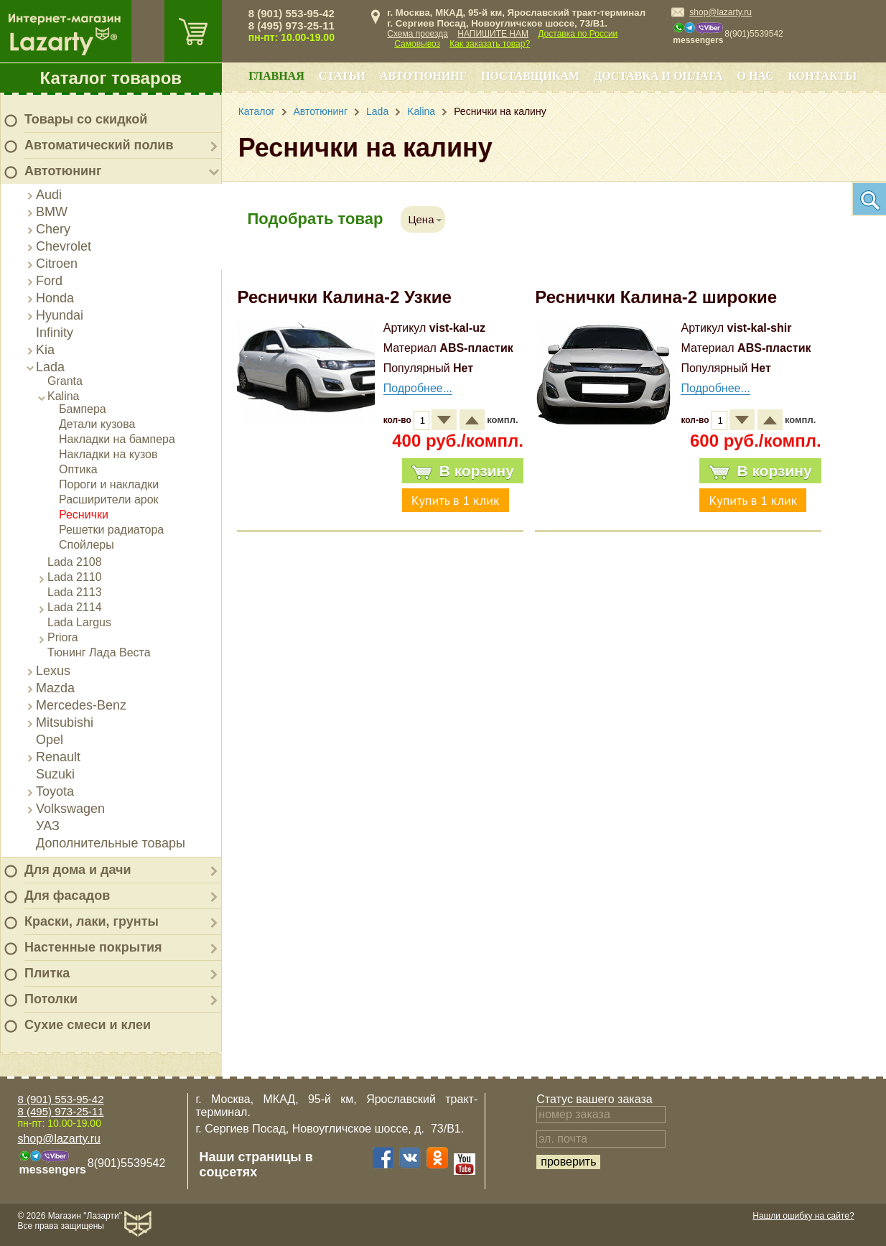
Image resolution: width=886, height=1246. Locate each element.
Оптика (78, 469)
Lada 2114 (74, 607)
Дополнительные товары (110, 843)
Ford (49, 281)
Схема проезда (417, 34)
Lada (50, 367)
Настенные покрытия (93, 947)
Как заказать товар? (489, 44)
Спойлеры (86, 545)
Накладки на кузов (108, 454)
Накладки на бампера (117, 439)
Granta (65, 381)
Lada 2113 (74, 592)
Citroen (57, 263)
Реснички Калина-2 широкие (656, 297)
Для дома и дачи (77, 870)
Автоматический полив (99, 145)
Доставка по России (577, 34)
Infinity (54, 332)
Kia (45, 350)
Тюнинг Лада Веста (99, 652)
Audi (49, 194)
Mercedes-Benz (81, 705)
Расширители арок (109, 499)
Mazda (55, 688)
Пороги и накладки (109, 484)
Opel (49, 740)
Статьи (342, 76)
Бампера (82, 409)
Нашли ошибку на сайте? (803, 1216)
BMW (51, 212)
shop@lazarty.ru (720, 12)
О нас (755, 76)
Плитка (47, 973)
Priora (62, 637)
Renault (58, 757)
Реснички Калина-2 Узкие (344, 297)
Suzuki (55, 774)
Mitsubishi (64, 722)
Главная (276, 76)
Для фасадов (67, 895)
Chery (53, 229)
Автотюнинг (62, 171)
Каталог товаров (110, 78)
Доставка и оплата (658, 76)
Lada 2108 (74, 562)
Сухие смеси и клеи (87, 1025)
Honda (55, 298)
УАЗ (48, 826)
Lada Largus (79, 622)
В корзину (462, 471)
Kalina (63, 396)
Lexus (53, 671)
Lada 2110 (74, 577)
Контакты (822, 76)
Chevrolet (63, 246)
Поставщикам (530, 76)
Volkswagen (70, 808)
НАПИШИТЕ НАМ (492, 34)
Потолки (51, 999)
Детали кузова (97, 424)
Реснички (83, 514)
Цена (421, 219)
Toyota (55, 791)
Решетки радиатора (111, 530)
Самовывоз (417, 44)
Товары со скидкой (85, 119)
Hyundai (59, 315)
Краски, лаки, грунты (91, 921)
